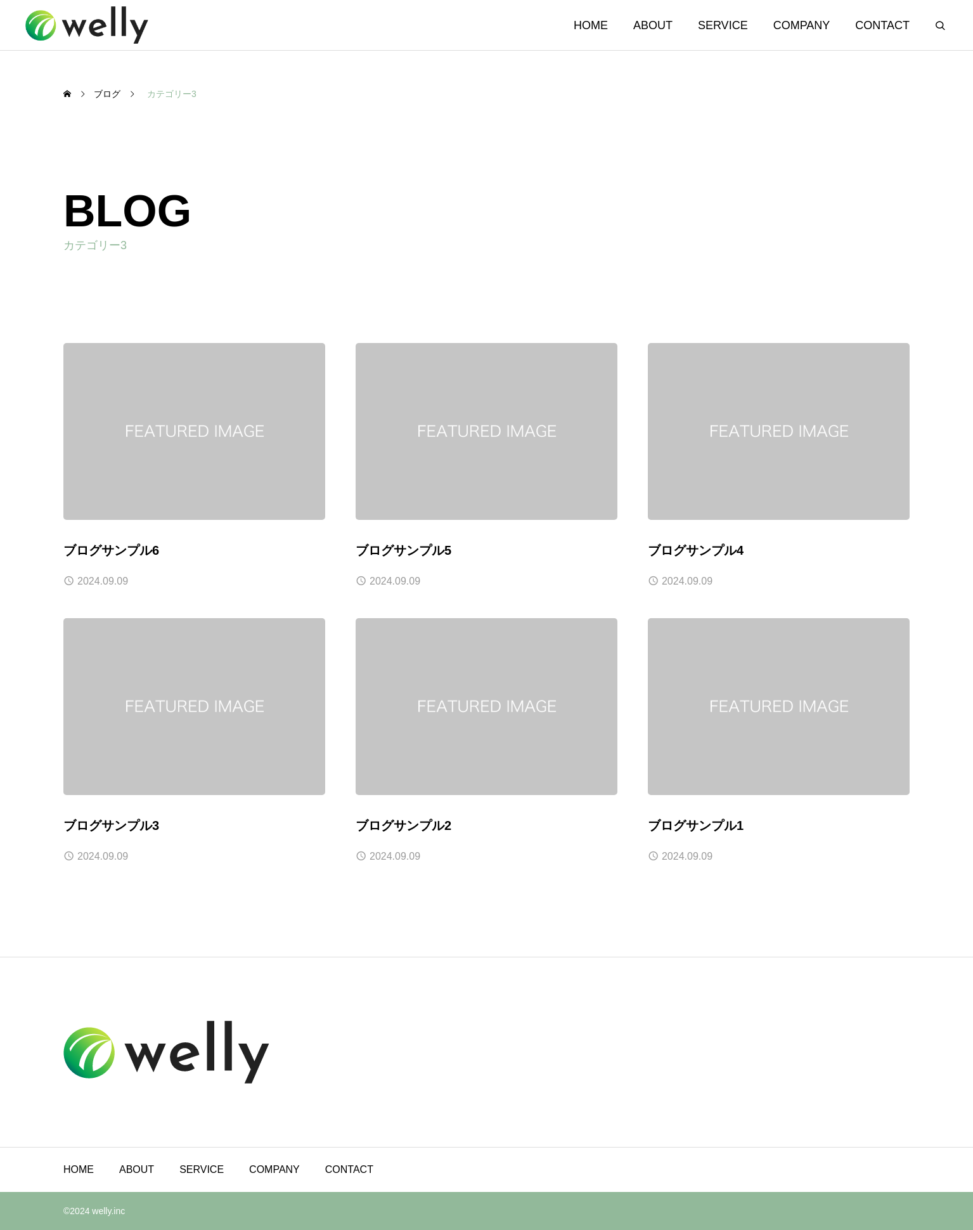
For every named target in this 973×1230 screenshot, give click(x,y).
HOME (591, 25)
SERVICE (723, 25)
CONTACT (882, 25)
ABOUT (653, 25)
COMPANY (801, 25)
